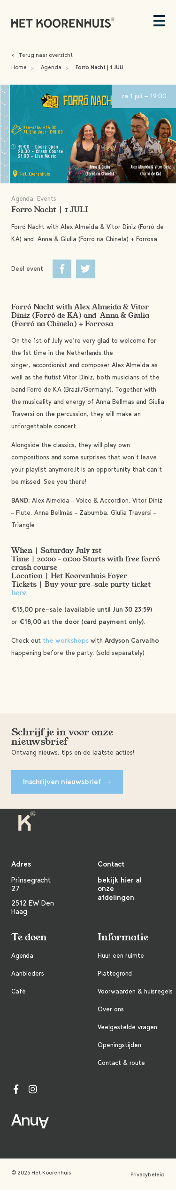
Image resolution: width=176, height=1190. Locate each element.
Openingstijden (119, 1045)
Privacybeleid (147, 1174)
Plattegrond (115, 973)
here (19, 593)
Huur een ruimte (121, 956)
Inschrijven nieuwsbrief (67, 781)
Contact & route (121, 1063)
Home (19, 67)
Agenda (51, 67)
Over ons (111, 1009)
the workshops (66, 641)
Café (18, 991)
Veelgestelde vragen (127, 1027)
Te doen (29, 937)
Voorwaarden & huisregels (135, 991)
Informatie (123, 937)
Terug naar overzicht (42, 55)
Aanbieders (27, 973)
